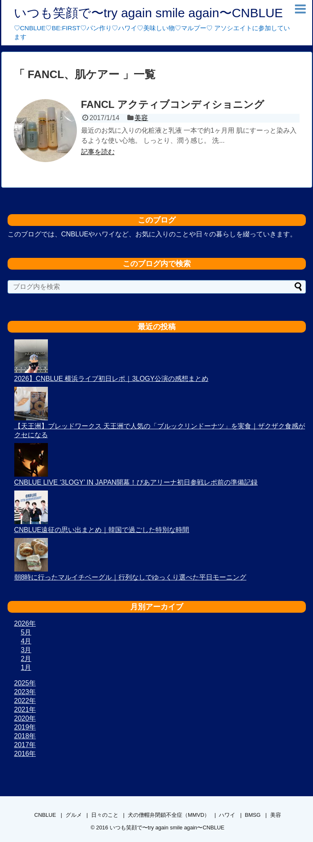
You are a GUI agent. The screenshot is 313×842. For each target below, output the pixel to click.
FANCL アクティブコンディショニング (172, 104)
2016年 (25, 753)
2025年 (25, 683)
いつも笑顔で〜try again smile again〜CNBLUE (148, 13)
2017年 (25, 744)
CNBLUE (45, 815)
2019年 (25, 727)
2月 (26, 658)
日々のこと (104, 815)
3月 (26, 649)
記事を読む (98, 151)
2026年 (25, 623)
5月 (26, 632)
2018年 (25, 736)
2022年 (25, 700)
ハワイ (227, 815)
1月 (26, 667)
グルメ (74, 815)
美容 (141, 117)
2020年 (25, 718)
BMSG (253, 815)
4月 (26, 641)
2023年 (25, 691)
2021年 (25, 709)
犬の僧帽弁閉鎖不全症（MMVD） (169, 815)
